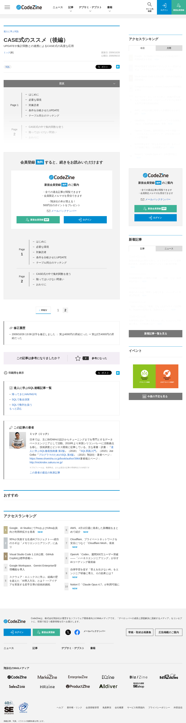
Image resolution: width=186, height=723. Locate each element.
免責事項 (106, 707)
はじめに (34, 94)
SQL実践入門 (88, 450)
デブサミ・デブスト (90, 7)
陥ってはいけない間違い (50, 279)
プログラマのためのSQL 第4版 (56, 454)
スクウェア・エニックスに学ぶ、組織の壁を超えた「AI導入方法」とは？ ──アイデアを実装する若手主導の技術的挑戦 (33, 580)
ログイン (84, 220)
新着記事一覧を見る (155, 333)
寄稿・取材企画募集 (139, 632)
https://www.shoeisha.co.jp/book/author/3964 (55, 458)
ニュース (58, 7)
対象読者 (34, 105)
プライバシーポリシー (159, 707)
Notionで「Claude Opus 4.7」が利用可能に (95, 584)
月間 (169, 48)
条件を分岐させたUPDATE (44, 110)
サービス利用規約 (136, 707)
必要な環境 (35, 99)
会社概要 (119, 707)
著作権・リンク (74, 707)
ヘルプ (60, 707)
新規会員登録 (37, 220)
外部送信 (178, 707)
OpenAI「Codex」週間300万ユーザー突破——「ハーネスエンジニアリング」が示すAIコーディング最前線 (94, 558)
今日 (142, 48)
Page (14, 105)
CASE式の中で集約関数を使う (53, 273)
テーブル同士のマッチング (51, 262)
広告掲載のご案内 (169, 632)
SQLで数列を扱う (22, 404)
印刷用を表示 (14, 372)
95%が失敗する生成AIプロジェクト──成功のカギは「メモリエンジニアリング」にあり (34, 543)
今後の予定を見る (155, 396)
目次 (87, 83)
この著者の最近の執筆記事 (45, 472)
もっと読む (15, 408)
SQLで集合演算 (21, 399)
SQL (7, 67)
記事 (70, 7)
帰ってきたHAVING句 (24, 394)
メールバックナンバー (62, 210)
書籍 (109, 7)
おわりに (41, 284)
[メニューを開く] (7, 7)
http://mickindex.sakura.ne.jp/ (46, 462)
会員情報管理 (92, 707)
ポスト (102, 67)
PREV (42, 310)
